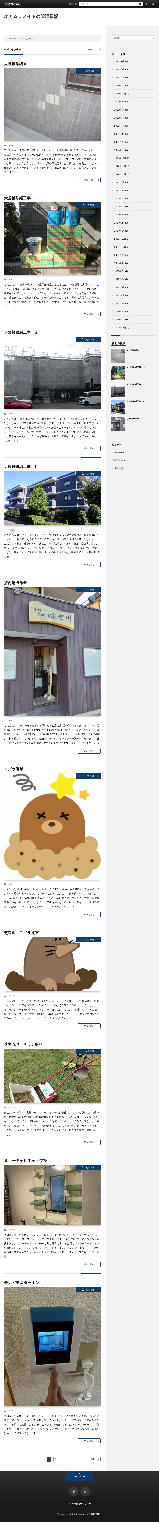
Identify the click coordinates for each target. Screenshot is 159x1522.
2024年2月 (119, 222)
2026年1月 (119, 85)
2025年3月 (119, 134)
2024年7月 (119, 198)
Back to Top (79, 1476)
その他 (117, 452)
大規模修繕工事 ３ (21, 198)
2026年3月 (119, 69)
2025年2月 (119, 142)
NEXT (91, 1459)
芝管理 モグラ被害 (23, 932)
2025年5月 (119, 117)
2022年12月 (120, 327)
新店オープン (120, 460)
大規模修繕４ (77, 4)
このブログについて (79, 1504)
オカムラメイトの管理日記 (31, 16)
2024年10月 (120, 174)
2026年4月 (119, 61)
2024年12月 (120, 158)
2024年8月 (119, 190)
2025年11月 (120, 93)
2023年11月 (120, 238)
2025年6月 (119, 109)
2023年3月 (119, 303)
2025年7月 (119, 101)
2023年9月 (119, 255)
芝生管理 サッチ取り (23, 1044)
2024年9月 (119, 182)
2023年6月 (119, 279)
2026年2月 (119, 77)
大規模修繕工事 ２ (21, 332)
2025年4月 (119, 125)
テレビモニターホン (22, 1282)
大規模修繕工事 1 (20, 466)
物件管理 (90, 71)
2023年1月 (119, 319)
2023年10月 (120, 247)
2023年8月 (119, 263)
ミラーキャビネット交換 (25, 1160)
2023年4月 (119, 295)
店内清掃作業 (15, 582)
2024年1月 (119, 230)
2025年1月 (119, 150)
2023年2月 (119, 311)
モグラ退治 (14, 769)
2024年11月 (120, 166)
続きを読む (89, 180)
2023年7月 (119, 271)
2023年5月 (119, 287)
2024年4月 (119, 206)
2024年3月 (119, 214)
